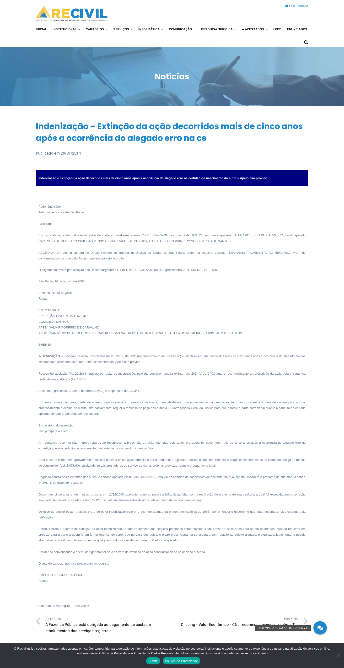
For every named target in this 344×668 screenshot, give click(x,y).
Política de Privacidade (181, 661)
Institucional (64, 29)
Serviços (121, 29)
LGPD (277, 29)
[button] (320, 628)
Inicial (41, 29)
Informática (149, 29)
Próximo (235, 622)
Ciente (153, 661)
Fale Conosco (296, 6)
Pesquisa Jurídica (217, 29)
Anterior (108, 625)
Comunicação (180, 29)
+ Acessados (253, 29)
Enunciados (297, 29)
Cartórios (95, 29)
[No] (338, 655)
